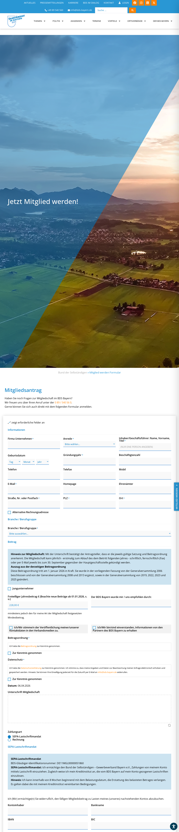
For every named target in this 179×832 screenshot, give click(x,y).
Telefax (67, 469)
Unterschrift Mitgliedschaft (24, 692)
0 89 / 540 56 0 (63, 402)
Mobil (122, 469)
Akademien (78, 21)
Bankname (97, 805)
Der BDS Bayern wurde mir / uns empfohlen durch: (121, 597)
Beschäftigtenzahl (129, 455)
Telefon (12, 469)
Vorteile (114, 21)
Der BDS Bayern (162, 21)
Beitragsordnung (28, 646)
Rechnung (18, 739)
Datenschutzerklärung (31, 668)
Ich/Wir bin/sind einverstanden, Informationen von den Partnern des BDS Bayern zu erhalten (128, 629)
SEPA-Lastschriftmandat (26, 736)
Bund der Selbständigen (72, 372)
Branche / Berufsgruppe (23, 528)
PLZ (66, 498)
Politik (58, 21)
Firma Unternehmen (20, 438)
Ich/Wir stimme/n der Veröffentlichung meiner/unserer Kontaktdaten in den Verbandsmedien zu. (44, 629)
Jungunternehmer (23, 588)
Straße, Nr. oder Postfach (24, 498)
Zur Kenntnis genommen (27, 653)
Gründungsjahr (73, 455)
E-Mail (12, 484)
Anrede (68, 438)
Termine (96, 21)
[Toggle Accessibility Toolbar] (174, 826)
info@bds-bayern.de (107, 672)
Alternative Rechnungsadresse (30, 512)
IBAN (11, 819)
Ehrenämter (126, 484)
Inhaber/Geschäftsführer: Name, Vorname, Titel (144, 439)
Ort (122, 498)
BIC (93, 819)
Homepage (69, 484)
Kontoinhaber (16, 805)
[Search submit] (132, 10)
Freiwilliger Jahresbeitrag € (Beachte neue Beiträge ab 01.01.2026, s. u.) (47, 597)
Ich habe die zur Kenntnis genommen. (34, 646)
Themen (40, 21)
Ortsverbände (136, 21)
